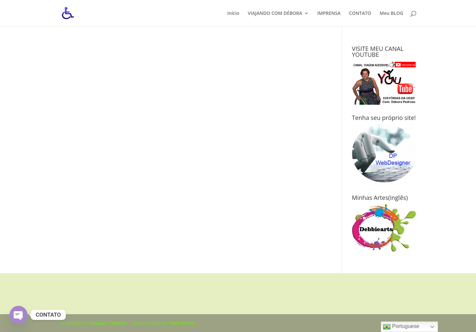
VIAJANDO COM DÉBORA (275, 13)
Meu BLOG (391, 13)
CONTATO (360, 13)
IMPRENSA (328, 13)
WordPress (183, 323)
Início (233, 13)
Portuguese (401, 327)
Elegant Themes (109, 323)
